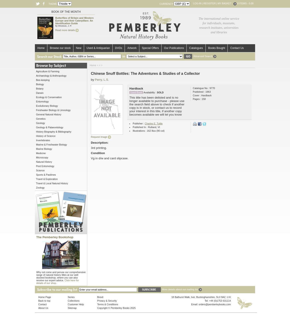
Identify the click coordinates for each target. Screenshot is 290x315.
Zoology (40, 187)
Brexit (100, 297)
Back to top (44, 300)
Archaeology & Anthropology (51, 75)
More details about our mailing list (182, 289)
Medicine (41, 153)
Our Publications (174, 48)
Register (209, 3)
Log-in (197, 3)
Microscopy (42, 157)
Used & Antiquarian (98, 48)
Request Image (101, 137)
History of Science (46, 136)
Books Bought (216, 48)
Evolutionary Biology (47, 105)
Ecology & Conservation (49, 97)
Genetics (41, 118)
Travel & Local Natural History (52, 183)
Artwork (132, 48)
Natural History (44, 161)
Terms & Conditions (107, 304)
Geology (40, 123)
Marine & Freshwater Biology (51, 144)
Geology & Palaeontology (49, 127)
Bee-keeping (43, 80)
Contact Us (237, 48)
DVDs (118, 48)
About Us (43, 308)
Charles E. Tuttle (154, 123)
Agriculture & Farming (47, 71)
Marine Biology (44, 149)
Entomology (42, 101)
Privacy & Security (107, 300)
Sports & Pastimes (46, 174)
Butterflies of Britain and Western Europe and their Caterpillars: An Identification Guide (74, 21)
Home (41, 48)
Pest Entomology (45, 166)
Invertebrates (43, 140)
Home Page (44, 297)
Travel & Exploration (47, 179)
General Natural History (48, 114)
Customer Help (76, 304)
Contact (42, 304)
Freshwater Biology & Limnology (53, 110)
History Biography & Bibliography (53, 131)
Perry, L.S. (102, 79)
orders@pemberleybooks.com (215, 304)
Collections (74, 300)
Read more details (67, 30)
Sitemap (72, 308)
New (78, 48)
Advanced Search (204, 56)
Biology (40, 84)
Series (71, 297)
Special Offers (150, 48)
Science (40, 170)
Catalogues (196, 48)
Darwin (40, 93)
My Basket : (227, 3)
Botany (40, 88)
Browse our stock (60, 48)
